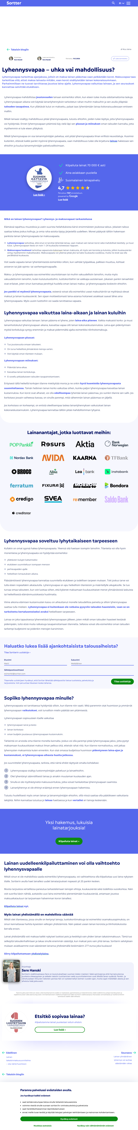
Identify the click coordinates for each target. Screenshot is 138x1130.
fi (121, 3)
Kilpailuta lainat (13, 906)
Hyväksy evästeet (69, 1119)
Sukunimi (75, 659)
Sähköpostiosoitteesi (14, 670)
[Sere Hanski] (11, 58)
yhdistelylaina (39, 953)
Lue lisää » (39, 194)
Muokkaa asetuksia (43, 1125)
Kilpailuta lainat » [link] (69, 841)
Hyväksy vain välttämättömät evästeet (95, 1125)
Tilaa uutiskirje (122, 681)
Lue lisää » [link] (60, 1029)
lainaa (113, 141)
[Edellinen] (9, 1052)
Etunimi (7, 659)
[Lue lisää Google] (63, 199)
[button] (123, 3)
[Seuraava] (128, 1052)
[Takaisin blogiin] (18, 49)
